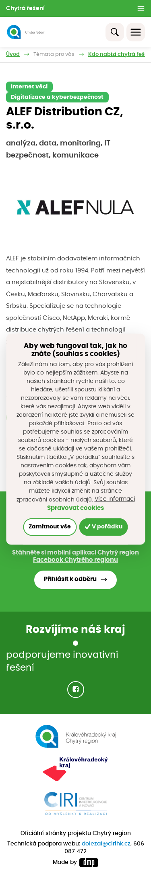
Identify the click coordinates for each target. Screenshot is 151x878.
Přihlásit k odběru (70, 579)
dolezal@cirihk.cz (106, 844)
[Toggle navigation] (135, 32)
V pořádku (103, 527)
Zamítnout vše (50, 527)
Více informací (115, 499)
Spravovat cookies (75, 508)
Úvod (13, 54)
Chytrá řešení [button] (25, 8)
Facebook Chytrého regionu (75, 560)
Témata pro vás (53, 54)
